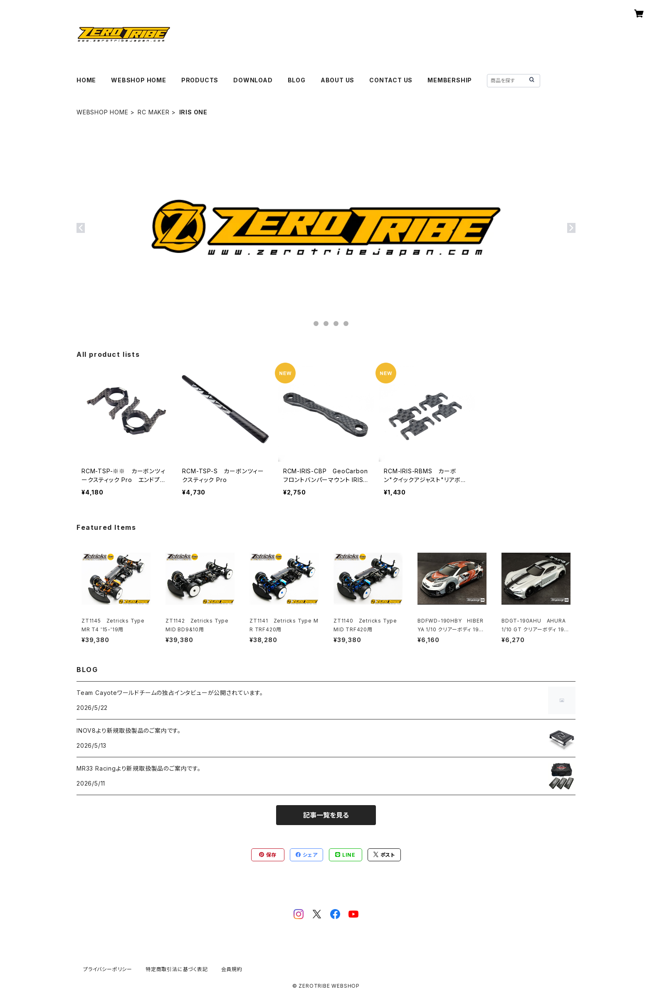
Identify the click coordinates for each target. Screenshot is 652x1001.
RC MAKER (153, 112)
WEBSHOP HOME (138, 80)
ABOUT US (337, 80)
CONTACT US (390, 80)
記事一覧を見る (326, 815)
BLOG (297, 80)
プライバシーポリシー (107, 969)
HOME (86, 80)
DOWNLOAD (252, 80)
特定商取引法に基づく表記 (177, 969)
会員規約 (231, 969)
